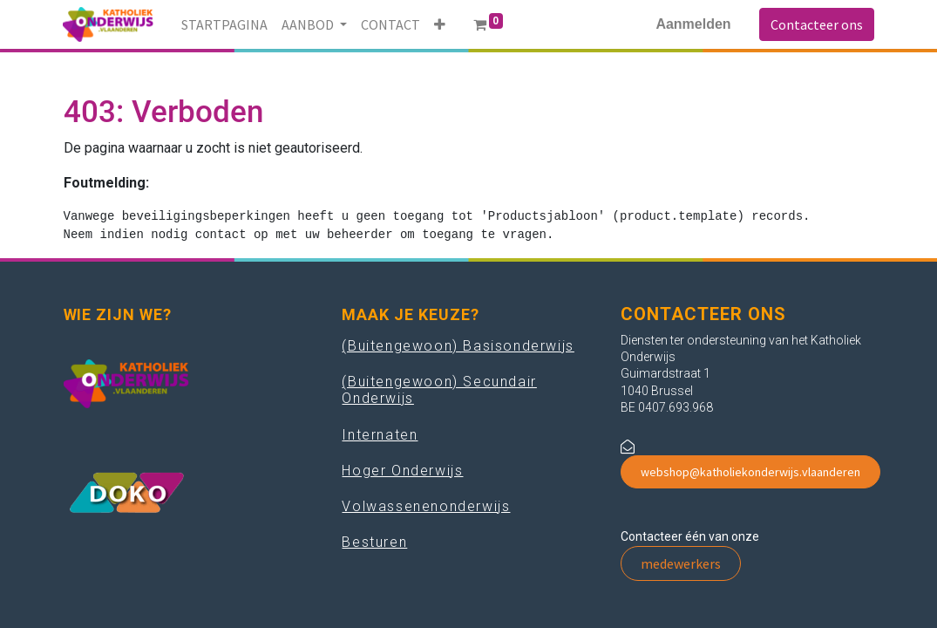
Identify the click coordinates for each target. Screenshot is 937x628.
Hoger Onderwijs (402, 470)
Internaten (380, 435)
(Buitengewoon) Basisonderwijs (458, 346)
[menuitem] (224, 24)
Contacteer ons (817, 24)
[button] (439, 24)
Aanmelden (692, 24)
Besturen (374, 542)
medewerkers (681, 563)
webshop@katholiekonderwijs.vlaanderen (750, 472)
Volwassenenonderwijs (426, 506)
